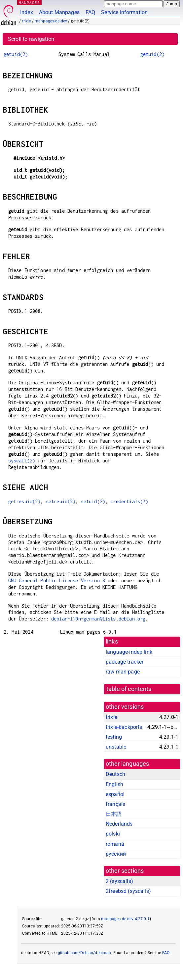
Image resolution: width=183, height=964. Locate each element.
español (115, 794)
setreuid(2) (61, 501)
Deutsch (115, 774)
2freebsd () (128, 891)
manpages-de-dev (51, 21)
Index (26, 12)
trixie (26, 21)
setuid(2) (93, 501)
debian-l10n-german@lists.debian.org (98, 618)
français (115, 804)
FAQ (90, 12)
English (114, 784)
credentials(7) (129, 501)
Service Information (124, 12)
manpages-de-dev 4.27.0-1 (125, 919)
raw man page (123, 672)
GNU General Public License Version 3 (56, 580)
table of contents (129, 689)
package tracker (124, 662)
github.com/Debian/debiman (84, 952)
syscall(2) (21, 460)
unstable (116, 747)
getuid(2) (16, 54)
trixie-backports (124, 727)
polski (113, 834)
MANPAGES (29, 2)
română (115, 844)
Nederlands (119, 824)
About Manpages (59, 12)
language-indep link (129, 652)
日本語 (114, 814)
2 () (119, 881)
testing (114, 737)
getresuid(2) (24, 501)
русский (116, 854)
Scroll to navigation (31, 39)
